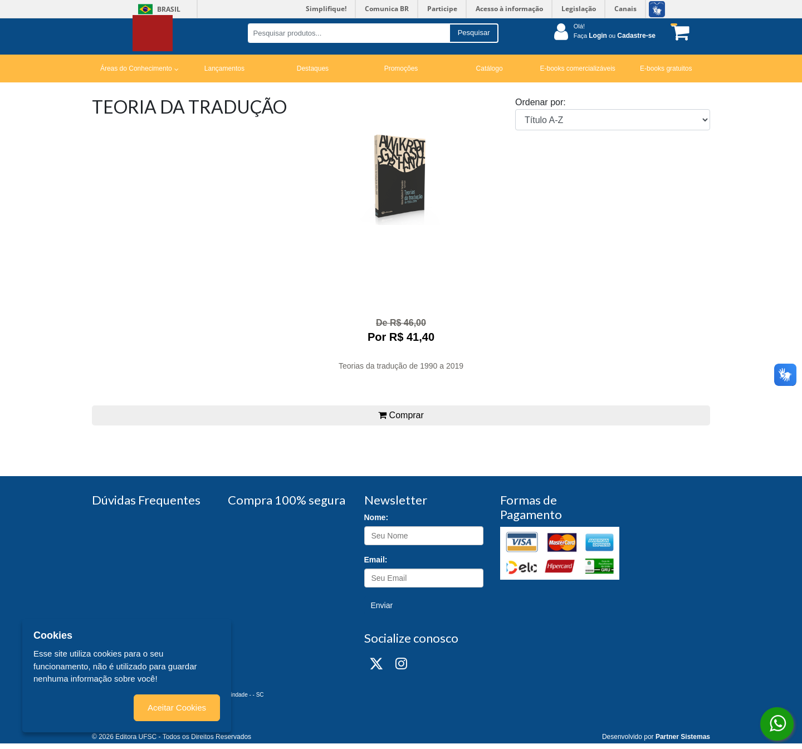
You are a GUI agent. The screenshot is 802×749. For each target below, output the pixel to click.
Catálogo (489, 68)
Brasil (157, 9)
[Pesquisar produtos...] (348, 33)
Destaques (313, 68)
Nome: (376, 517)
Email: (376, 559)
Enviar (382, 605)
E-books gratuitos (666, 68)
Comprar (401, 415)
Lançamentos (224, 68)
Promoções (401, 68)
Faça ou (615, 35)
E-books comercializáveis (577, 68)
